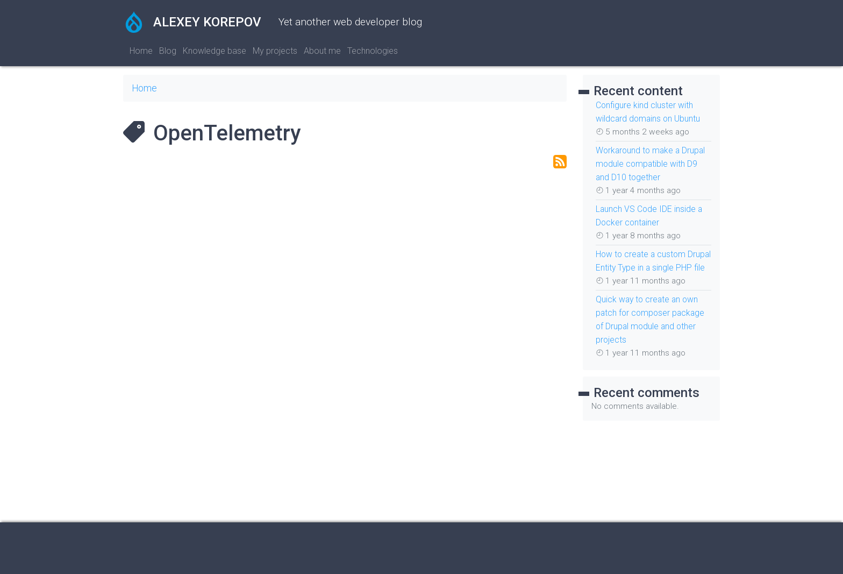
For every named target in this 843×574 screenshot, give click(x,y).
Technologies (372, 51)
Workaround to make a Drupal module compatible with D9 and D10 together (648, 162)
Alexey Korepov (192, 22)
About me (322, 51)
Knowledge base (214, 51)
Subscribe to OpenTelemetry (560, 161)
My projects (275, 51)
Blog (167, 51)
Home (141, 51)
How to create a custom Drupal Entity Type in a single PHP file (652, 263)
